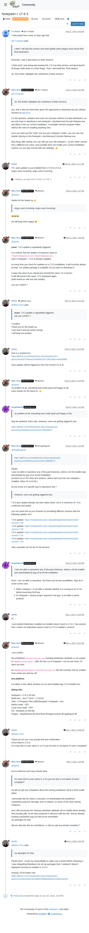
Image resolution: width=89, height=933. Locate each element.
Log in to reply (78, 24)
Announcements (20, 19)
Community (28, 4)
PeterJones (18, 896)
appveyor (26, 113)
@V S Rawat (27, 31)
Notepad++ (54, 909)
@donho (39, 191)
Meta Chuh (16, 90)
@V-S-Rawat (17, 41)
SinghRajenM (17, 407)
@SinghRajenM (42, 446)
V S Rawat (15, 31)
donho (14, 164)
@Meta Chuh (24, 301)
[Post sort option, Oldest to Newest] (67, 24)
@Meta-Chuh (17, 305)
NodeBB (42, 914)
